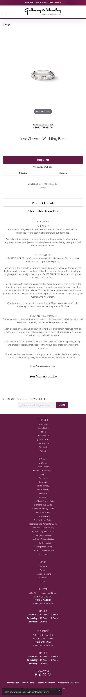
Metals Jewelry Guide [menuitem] (43, 546)
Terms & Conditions (46, 682)
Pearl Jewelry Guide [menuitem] (42, 535)
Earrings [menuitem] (43, 482)
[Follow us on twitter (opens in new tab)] (45, 675)
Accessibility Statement (68, 682)
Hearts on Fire (43, 443)
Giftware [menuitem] (43, 493)
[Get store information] (43, 603)
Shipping (23, 173)
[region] (43, 75)
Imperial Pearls (43, 435)
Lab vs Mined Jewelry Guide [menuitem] (43, 501)
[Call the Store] (43, 600)
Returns (63, 173)
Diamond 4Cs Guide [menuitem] (43, 504)
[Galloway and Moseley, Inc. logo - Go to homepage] (43, 11)
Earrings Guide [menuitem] (43, 516)
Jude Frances (43, 439)
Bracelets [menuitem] (43, 478)
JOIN (62, 405)
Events (43, 570)
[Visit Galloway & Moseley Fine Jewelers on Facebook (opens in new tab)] (36, 675)
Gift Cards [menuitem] (43, 462)
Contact (43, 581)
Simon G (43, 447)
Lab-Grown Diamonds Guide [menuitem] (43, 539)
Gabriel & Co (42, 428)
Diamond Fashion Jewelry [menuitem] (43, 527)
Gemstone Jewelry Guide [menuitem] (43, 508)
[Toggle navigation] (5, 14)
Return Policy (13, 682)
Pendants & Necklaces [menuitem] (43, 470)
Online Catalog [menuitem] (43, 466)
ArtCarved (43, 424)
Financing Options (43, 573)
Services (43, 577)
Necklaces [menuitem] (43, 497)
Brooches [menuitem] (43, 554)
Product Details (43, 202)
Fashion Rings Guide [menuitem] (43, 520)
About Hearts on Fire (43, 210)
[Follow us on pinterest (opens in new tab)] (40, 675)
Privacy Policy (28, 682)
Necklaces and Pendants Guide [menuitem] (43, 523)
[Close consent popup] (59, 691)
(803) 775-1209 (43, 127)
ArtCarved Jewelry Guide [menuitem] (43, 550)
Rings (7, 24)
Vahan (43, 450)
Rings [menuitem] (43, 474)
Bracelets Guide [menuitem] (43, 512)
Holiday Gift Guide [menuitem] (43, 543)
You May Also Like (43, 375)
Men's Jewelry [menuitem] (43, 489)
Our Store (43, 566)
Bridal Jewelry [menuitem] (43, 485)
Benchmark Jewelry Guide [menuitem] (43, 531)
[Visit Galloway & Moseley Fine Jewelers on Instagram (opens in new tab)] (49, 675)
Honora (43, 431)
